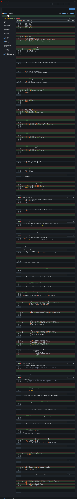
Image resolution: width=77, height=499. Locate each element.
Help (9, 1)
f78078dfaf (64, 13)
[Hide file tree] (2, 18)
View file (73, 20)
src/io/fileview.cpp (26, 249)
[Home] (1, 1)
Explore (5, 1)
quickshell (11, 3)
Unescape (68, 20)
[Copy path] (34, 20)
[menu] (74, 18)
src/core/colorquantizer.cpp (27, 20)
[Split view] (72, 18)
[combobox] (69, 18)
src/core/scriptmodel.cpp (27, 197)
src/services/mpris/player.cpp (28, 363)
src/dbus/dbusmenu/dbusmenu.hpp (28, 235)
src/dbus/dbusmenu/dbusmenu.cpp (28, 221)
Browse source (72, 9)
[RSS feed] (51, 4)
